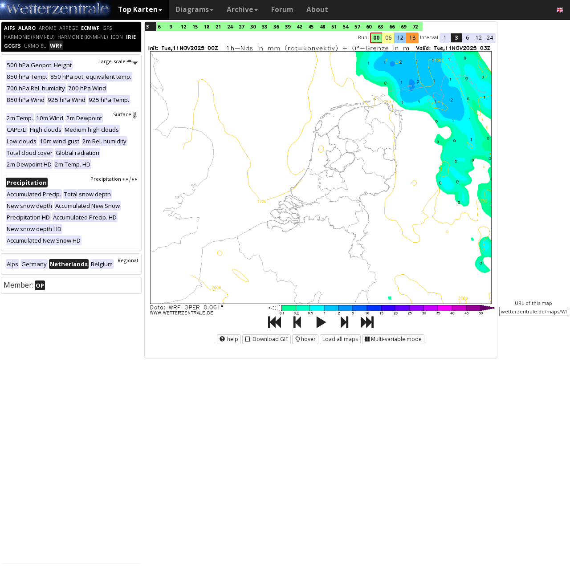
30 (253, 26)
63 (380, 26)
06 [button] (388, 37)
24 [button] (490, 37)
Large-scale (118, 61)
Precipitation (114, 178)
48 (322, 26)
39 (287, 26)
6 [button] (467, 37)
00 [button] (376, 37)
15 (195, 26)
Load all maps (340, 339)
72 (415, 26)
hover (305, 339)
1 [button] (445, 37)
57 (357, 26)
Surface (125, 114)
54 (345, 26)
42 (299, 26)
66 (392, 26)
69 (403, 26)
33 (264, 26)
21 (218, 26)
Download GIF (266, 339)
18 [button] (412, 37)
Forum (282, 9)
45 (311, 26)
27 (241, 26)
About (317, 9)
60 (368, 26)
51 (334, 26)
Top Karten (140, 9)
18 (206, 26)
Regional (128, 260)
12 (183, 26)
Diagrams (194, 9)
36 (276, 26)
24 (229, 26)
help (229, 339)
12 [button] (400, 37)
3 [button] (456, 37)
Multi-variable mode (393, 339)
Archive (242, 9)
